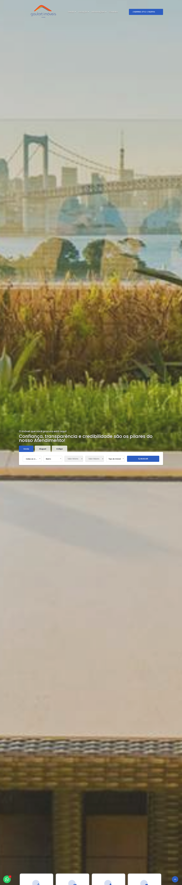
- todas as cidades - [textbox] (32, 459)
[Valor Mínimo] (73, 459)
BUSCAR (143, 459)
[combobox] (32, 459)
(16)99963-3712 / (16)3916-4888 (144, 13)
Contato (113, 11)
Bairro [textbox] (48, 459)
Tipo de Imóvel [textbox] (114, 459)
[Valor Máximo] (94, 459)
